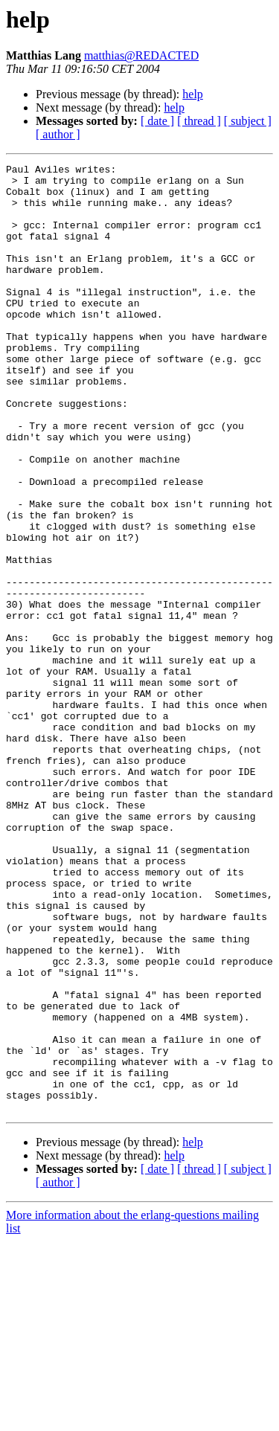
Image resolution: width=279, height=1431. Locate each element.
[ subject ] (248, 121)
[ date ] (157, 121)
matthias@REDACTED (141, 55)
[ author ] (58, 134)
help (192, 94)
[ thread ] (199, 121)
